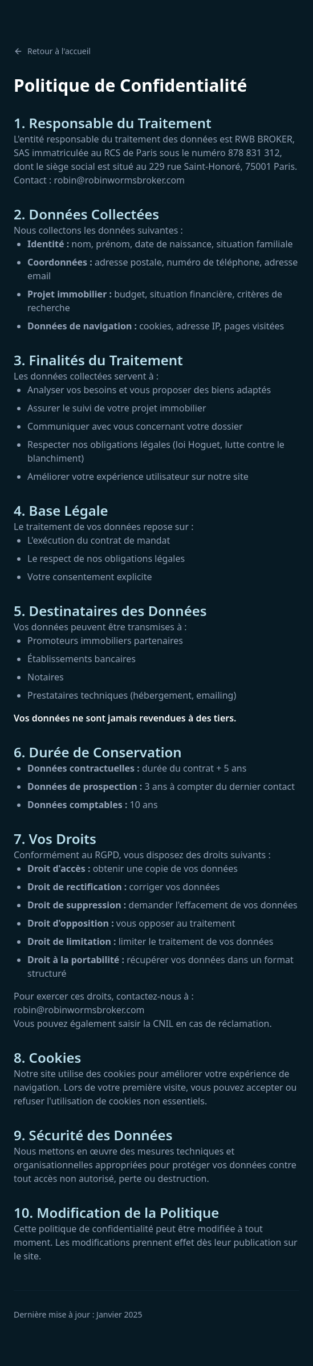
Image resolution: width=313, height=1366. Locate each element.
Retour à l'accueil (52, 51)
